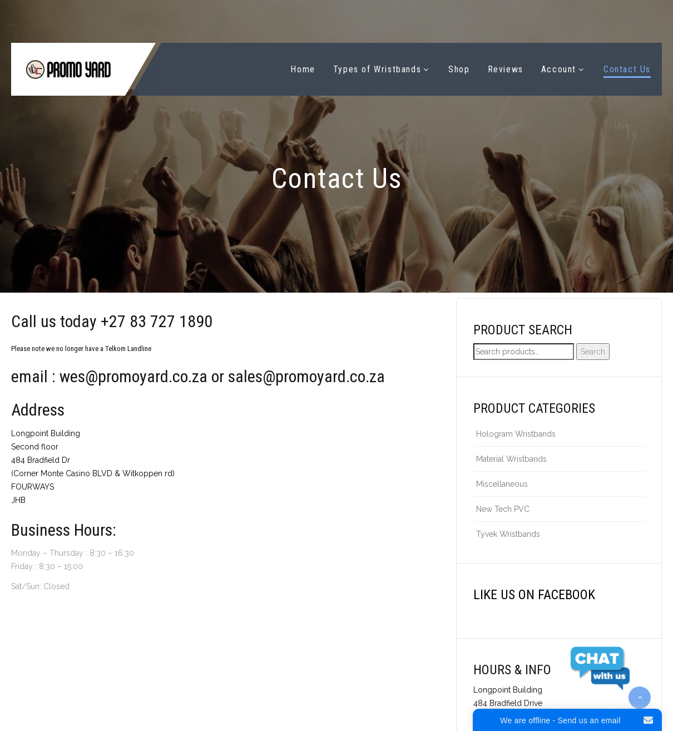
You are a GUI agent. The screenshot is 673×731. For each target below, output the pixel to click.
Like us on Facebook (534, 594)
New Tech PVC (503, 509)
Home (302, 69)
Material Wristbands (511, 459)
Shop (458, 69)
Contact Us (627, 69)
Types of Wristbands (377, 69)
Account (558, 69)
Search (593, 351)
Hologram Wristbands (516, 433)
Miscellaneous (502, 484)
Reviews (505, 69)
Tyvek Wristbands (508, 534)
